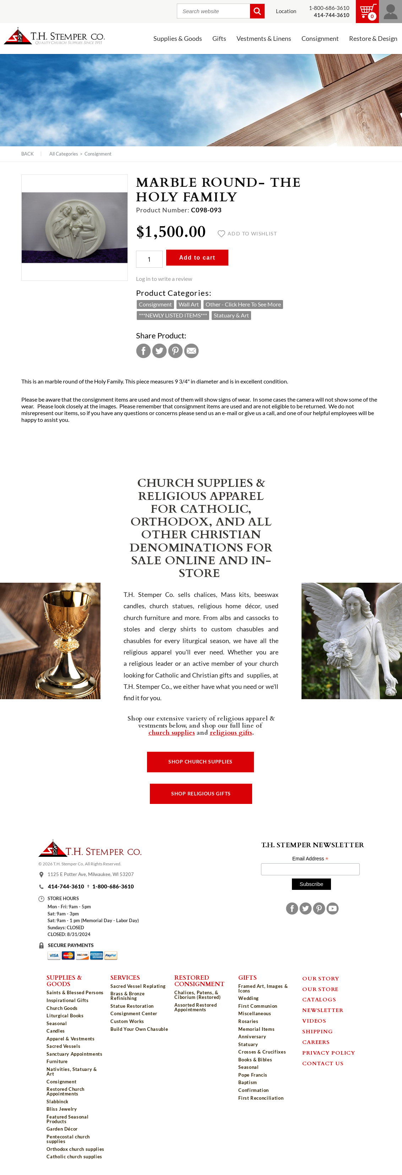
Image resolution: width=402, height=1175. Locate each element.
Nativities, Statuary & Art (72, 1071)
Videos (314, 1020)
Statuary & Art (231, 315)
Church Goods (62, 1008)
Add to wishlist (247, 233)
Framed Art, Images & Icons (263, 988)
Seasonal (57, 1023)
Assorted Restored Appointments (195, 1007)
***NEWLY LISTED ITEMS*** (173, 315)
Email (191, 350)
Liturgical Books (65, 1015)
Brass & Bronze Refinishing (127, 996)
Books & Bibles (255, 1059)
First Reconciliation (260, 1097)
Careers (316, 1042)
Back (27, 154)
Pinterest (175, 350)
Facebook (143, 350)
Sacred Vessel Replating (137, 986)
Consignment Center (133, 1013)
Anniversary (252, 1036)
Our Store (320, 989)
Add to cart (197, 258)
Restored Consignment (199, 980)
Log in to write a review (164, 279)
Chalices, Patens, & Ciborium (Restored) (197, 995)
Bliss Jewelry (62, 1108)
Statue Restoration (132, 1005)
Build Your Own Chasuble (139, 1029)
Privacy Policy (328, 1052)
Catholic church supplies (74, 1156)
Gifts (219, 38)
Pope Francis (252, 1074)
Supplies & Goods (177, 38)
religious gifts (231, 732)
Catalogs (319, 999)
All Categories (63, 153)
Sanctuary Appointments (74, 1053)
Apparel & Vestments (70, 1038)
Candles (56, 1030)
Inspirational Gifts (67, 1000)
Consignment (320, 38)
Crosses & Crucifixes (262, 1051)
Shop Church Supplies (200, 762)
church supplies (171, 732)
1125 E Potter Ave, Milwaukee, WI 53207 (91, 874)
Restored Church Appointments (66, 1091)
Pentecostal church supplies (68, 1139)
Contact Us (323, 1063)
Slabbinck (58, 1101)
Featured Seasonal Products (67, 1119)
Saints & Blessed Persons (75, 992)
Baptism (247, 1082)
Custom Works (127, 1021)
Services (125, 977)
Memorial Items (256, 1029)
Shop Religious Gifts (201, 793)
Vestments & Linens (264, 38)
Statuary (248, 1044)
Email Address (310, 858)
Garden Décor (62, 1128)
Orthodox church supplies (75, 1149)
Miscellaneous (254, 1013)
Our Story (320, 978)
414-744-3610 (66, 886)
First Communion (257, 1005)
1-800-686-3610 (329, 8)
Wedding (248, 998)
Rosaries (248, 1021)
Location (286, 11)
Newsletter (322, 1010)
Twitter (159, 350)
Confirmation (253, 1090)
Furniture (57, 1061)
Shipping (317, 1031)
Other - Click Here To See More (243, 304)
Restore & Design (373, 38)
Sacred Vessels (63, 1046)
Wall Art (189, 304)
